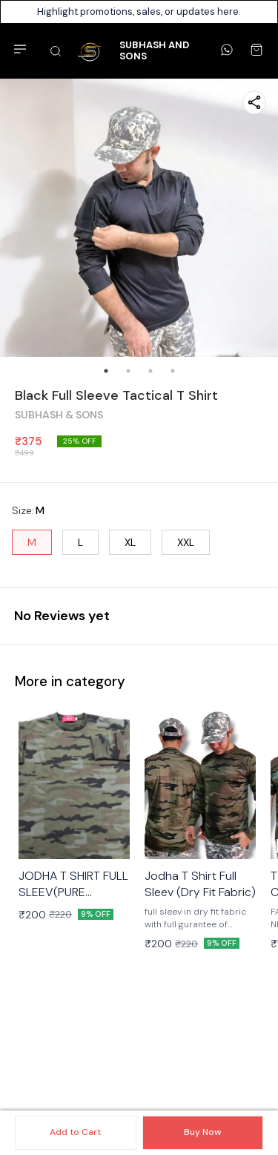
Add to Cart (75, 1132)
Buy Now (202, 1132)
